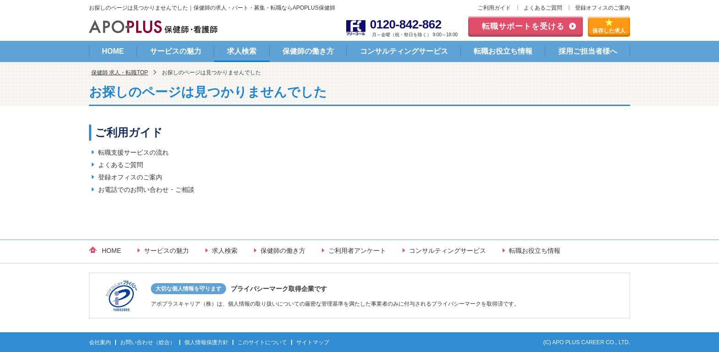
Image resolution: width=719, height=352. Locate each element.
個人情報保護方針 (206, 342)
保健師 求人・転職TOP (119, 72)
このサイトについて (262, 342)
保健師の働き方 (308, 51)
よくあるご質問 (543, 8)
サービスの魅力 (175, 51)
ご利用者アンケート (357, 250)
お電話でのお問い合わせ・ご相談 (146, 189)
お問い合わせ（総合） (147, 342)
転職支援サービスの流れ (133, 152)
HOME (113, 51)
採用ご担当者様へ (588, 51)
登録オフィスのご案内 (602, 8)
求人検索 (241, 51)
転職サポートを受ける (523, 26)
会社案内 (100, 342)
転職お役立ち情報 (503, 51)
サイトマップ (312, 342)
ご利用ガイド (494, 8)
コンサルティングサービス (404, 51)
